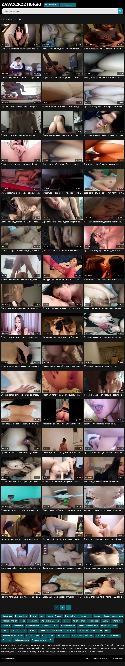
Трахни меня (114, 639)
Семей (55, 629)
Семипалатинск (68, 629)
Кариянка (71, 634)
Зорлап (97, 620)
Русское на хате (39, 644)
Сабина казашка (22, 644)
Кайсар (105, 625)
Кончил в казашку (109, 629)
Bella (107, 634)
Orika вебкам (70, 620)
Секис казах (94, 625)
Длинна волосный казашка (51, 634)
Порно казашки (8, 662)
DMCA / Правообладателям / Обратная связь (104, 662)
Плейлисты (55, 5)
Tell (100, 634)
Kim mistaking (21, 620)
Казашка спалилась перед (37, 629)
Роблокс (6, 629)
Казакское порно (18, 634)
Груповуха (100, 639)
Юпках (66, 625)
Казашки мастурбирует (13, 639)
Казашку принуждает (113, 620)
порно (23, 4)
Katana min (117, 625)
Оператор (7, 644)
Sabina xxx (7, 620)
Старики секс (48, 639)
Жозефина (18, 629)
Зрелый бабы (63, 639)
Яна (51, 644)
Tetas (22, 625)
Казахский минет (54, 620)
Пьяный (32, 634)
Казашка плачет (10, 625)
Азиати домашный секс (82, 639)
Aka (42, 620)
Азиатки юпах (79, 625)
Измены (33, 620)
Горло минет (85, 620)
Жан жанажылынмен (50, 625)
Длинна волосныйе (86, 634)
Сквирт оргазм (32, 639)
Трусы (5, 634)
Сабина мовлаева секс (88, 629)
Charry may (33, 625)
